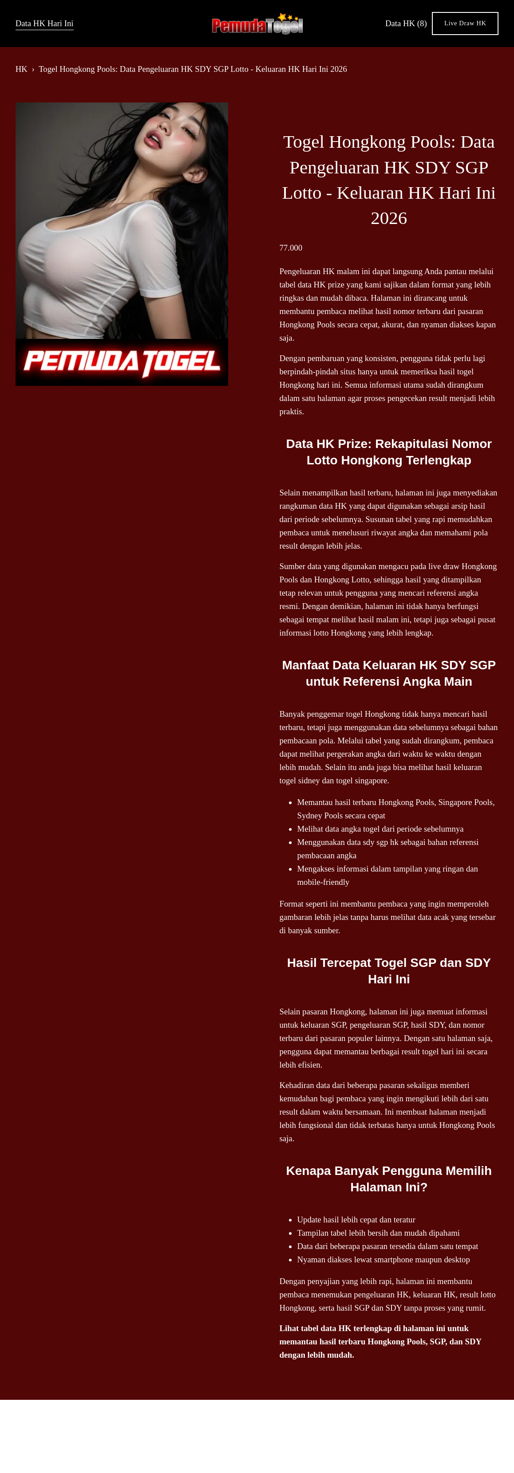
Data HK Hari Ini (45, 23)
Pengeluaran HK (307, 271)
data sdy (361, 842)
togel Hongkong (373, 714)
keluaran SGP (323, 1024)
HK (22, 69)
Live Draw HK (465, 23)
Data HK (406, 23)
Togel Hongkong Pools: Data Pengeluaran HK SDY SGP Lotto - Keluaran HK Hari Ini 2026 (193, 69)
